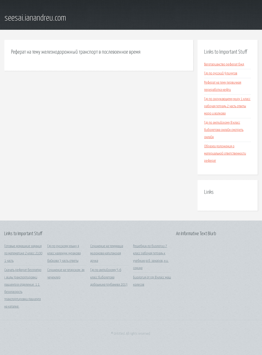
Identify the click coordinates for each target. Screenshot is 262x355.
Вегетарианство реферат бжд (224, 64)
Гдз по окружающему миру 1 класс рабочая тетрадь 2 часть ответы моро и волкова (227, 106)
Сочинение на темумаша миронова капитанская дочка (106, 253)
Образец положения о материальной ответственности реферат (225, 154)
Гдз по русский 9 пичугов (220, 73)
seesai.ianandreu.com (35, 18)
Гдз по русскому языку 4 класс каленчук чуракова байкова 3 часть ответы (64, 253)
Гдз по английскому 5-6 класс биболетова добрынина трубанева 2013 (109, 277)
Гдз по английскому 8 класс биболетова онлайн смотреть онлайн (223, 130)
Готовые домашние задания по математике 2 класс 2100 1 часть (23, 253)
